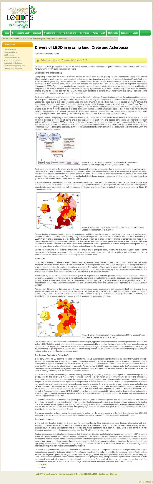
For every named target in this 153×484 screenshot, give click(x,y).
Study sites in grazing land (14, 66)
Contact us (103, 474)
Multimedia (113, 33)
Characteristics (10, 49)
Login (135, 33)
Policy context (99, 33)
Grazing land (49, 33)
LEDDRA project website (46, 474)
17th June (125, 33)
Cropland (37, 33)
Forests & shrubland (67, 33)
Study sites (84, 33)
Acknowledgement (67, 474)
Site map (113, 474)
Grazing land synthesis (13, 68)
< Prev (43, 465)
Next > (43, 467)
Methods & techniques (13, 63)
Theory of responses (12, 60)
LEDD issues (9, 55)
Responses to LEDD (21, 33)
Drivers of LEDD (17, 39)
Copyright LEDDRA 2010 (86, 474)
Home (6, 33)
